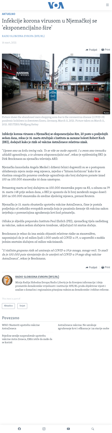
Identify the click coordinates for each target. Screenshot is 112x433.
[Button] (91, 50)
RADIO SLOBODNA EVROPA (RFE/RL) (23, 36)
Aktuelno (8, 14)
